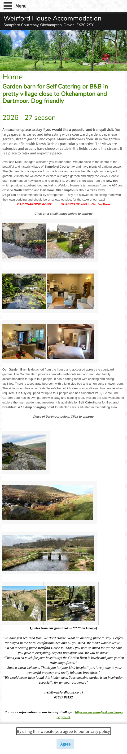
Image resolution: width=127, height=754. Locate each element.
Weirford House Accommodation (52, 18)
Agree (65, 744)
